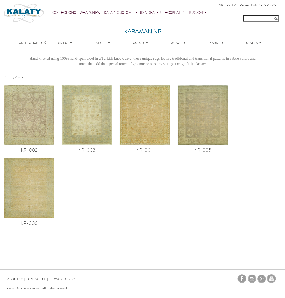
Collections (64, 12)
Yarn (214, 43)
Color (138, 43)
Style (100, 43)
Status (252, 43)
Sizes (62, 43)
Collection (28, 43)
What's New (90, 12)
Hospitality (175, 12)
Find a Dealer (148, 12)
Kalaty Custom (118, 12)
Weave (176, 43)
